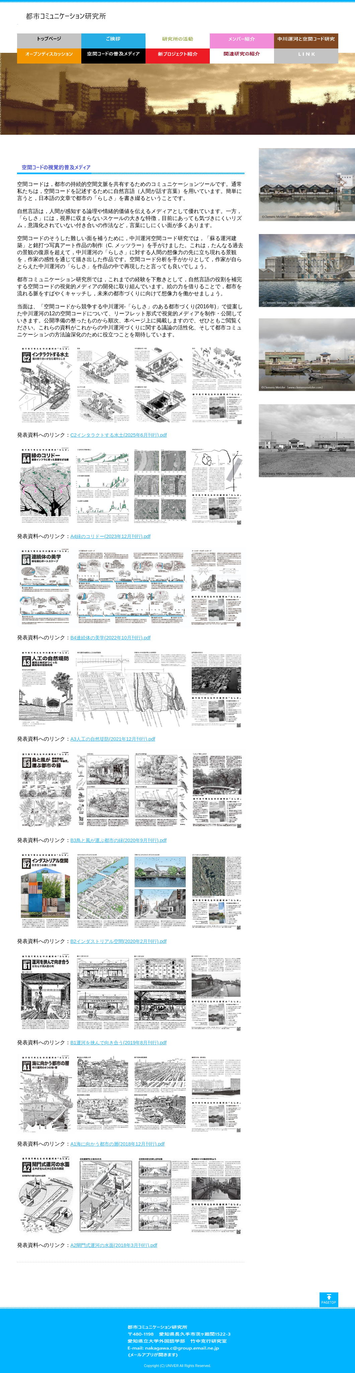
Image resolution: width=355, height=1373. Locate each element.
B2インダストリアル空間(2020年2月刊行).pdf (119, 941)
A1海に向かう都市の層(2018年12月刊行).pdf (118, 1144)
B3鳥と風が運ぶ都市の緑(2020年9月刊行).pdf (119, 840)
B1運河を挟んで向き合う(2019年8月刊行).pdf (119, 1042)
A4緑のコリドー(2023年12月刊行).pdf (111, 536)
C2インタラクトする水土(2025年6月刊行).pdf (119, 435)
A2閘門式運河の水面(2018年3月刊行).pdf (114, 1245)
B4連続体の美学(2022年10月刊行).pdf (111, 637)
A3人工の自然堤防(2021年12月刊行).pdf (113, 739)
